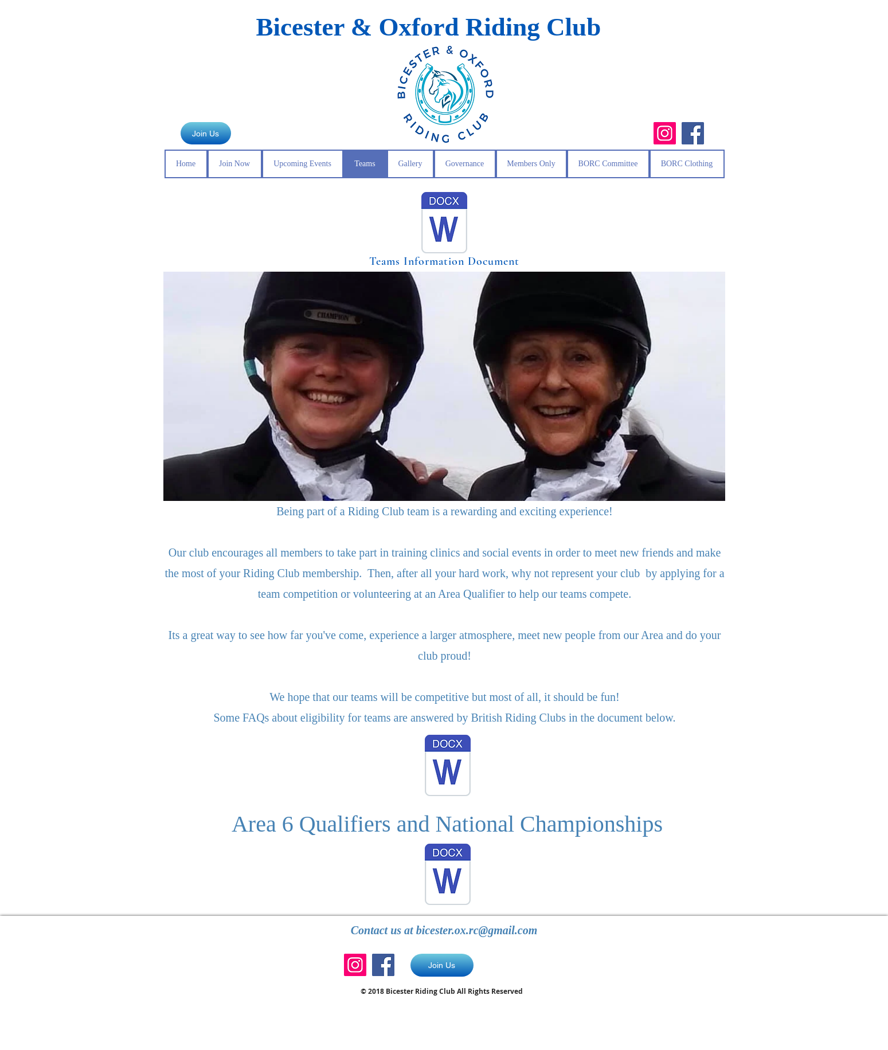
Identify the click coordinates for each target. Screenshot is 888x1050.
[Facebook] (693, 133)
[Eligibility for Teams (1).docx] (448, 767)
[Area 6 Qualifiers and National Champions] (448, 876)
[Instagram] (665, 133)
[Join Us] (206, 133)
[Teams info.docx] (444, 224)
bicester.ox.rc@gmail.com (477, 930)
